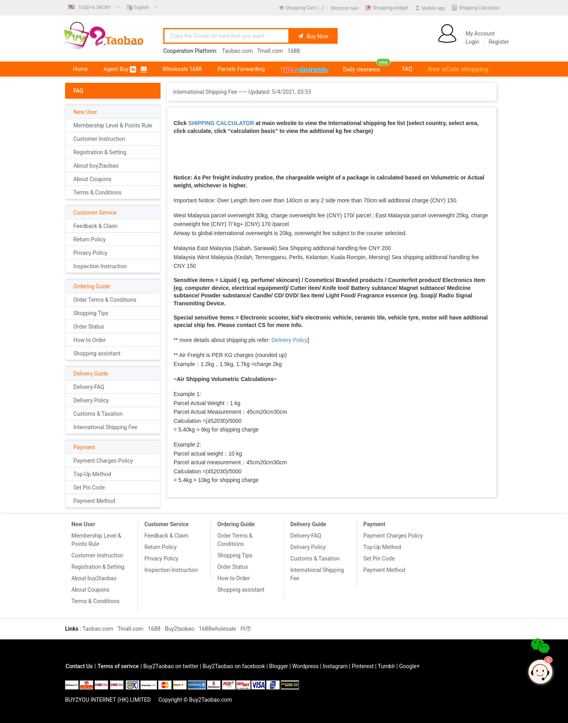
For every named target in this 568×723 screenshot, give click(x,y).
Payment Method (94, 501)
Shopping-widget (390, 8)
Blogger (278, 666)
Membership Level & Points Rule (112, 125)
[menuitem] (94, 7)
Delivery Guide (90, 373)
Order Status (88, 326)
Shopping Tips (90, 313)
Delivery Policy (91, 400)
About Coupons (92, 179)
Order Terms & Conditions (104, 300)
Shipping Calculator (479, 8)
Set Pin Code (89, 487)
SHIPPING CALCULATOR (221, 123)
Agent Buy (125, 69)
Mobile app (433, 8)
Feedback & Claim (95, 226)
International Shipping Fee (105, 427)
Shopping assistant (96, 353)
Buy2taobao (179, 629)
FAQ (407, 69)
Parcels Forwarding (241, 69)
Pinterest (363, 666)
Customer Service (95, 212)
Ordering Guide (91, 286)
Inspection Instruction (100, 266)
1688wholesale (217, 629)
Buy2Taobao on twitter (170, 666)
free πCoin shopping (458, 69)
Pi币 (246, 629)
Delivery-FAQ (88, 387)
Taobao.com (237, 51)
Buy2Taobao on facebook (234, 666)
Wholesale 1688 (182, 69)
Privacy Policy (90, 253)
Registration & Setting (99, 152)
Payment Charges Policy (103, 461)
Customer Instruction (99, 139)
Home (80, 69)
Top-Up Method (92, 474)
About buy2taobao (95, 166)
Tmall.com (270, 51)
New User (85, 112)
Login (472, 42)
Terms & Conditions (97, 192)
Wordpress (305, 666)
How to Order (89, 340)
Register (499, 42)
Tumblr (386, 666)
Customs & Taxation (98, 414)
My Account (480, 33)
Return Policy (89, 239)
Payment (84, 447)
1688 (294, 51)
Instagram (335, 666)
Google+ (409, 666)
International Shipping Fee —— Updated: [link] (242, 92)
